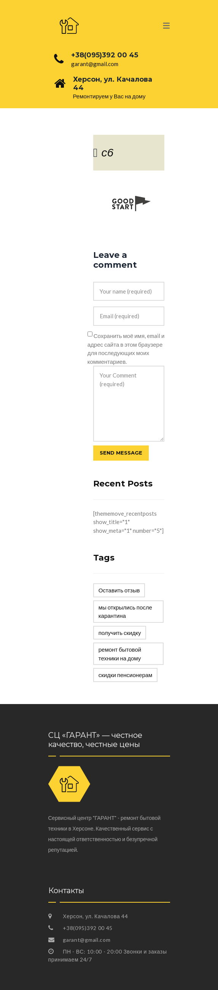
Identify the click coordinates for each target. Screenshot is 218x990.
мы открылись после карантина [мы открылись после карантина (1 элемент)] (125, 611)
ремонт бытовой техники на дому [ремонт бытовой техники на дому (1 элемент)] (120, 654)
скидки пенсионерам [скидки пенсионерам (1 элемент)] (126, 674)
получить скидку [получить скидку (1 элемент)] (120, 632)
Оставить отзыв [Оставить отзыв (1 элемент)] (119, 590)
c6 (107, 152)
